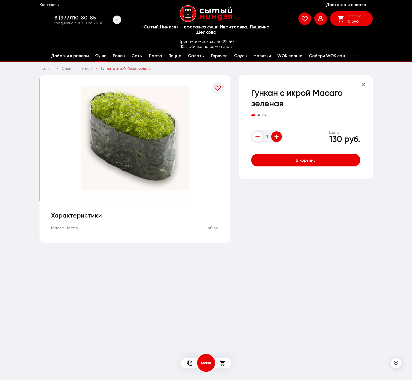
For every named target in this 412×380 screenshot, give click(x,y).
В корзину (306, 160)
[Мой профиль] (320, 18)
